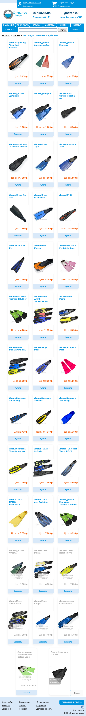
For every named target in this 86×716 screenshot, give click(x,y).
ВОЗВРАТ (77, 25)
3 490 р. (69, 279)
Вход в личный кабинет (32, 3)
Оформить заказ (64, 6)
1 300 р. (21, 584)
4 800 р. (69, 228)
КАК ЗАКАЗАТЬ (22, 25)
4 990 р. (71, 482)
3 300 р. (21, 279)
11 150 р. (20, 381)
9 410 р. (21, 76)
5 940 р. (71, 127)
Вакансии (6, 709)
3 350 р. (46, 381)
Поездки (23, 709)
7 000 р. (46, 482)
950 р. (72, 76)
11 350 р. (45, 330)
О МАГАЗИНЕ (8, 25)
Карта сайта (7, 702)
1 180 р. (71, 432)
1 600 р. (21, 127)
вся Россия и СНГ (71, 17)
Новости (6, 705)
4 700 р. (46, 584)
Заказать (18, 134)
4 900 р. (46, 178)
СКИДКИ (63, 25)
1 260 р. (71, 381)
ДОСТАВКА (50, 25)
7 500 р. (21, 228)
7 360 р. (21, 635)
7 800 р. (46, 533)
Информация (42, 702)
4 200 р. (46, 228)
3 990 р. (71, 533)
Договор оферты (44, 709)
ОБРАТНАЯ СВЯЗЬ (72, 702)
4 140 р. (46, 279)
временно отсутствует (17, 576)
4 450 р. (46, 635)
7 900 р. (19, 178)
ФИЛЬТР (76, 29)
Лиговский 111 (42, 17)
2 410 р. (21, 432)
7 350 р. (19, 533)
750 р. (47, 76)
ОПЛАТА (36, 25)
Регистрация (28, 6)
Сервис (22, 705)
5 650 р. (71, 330)
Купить (18, 83)
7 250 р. (71, 584)
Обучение (41, 705)
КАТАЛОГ (10, 29)
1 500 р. (71, 178)
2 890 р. (28, 685)
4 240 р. (44, 432)
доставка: (71, 13)
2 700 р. (21, 482)
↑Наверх (76, 693)
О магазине (24, 702)
